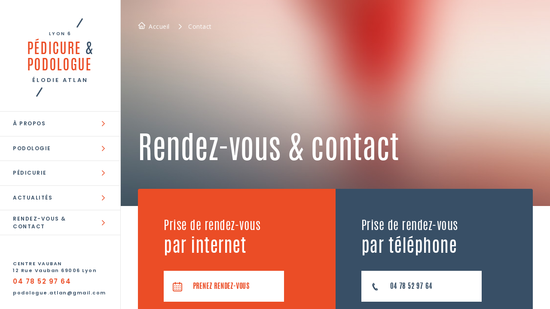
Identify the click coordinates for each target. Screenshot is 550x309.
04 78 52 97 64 (42, 281)
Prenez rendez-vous (211, 286)
